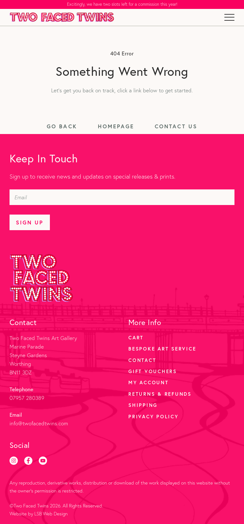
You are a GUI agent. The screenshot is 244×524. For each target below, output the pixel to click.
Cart (136, 337)
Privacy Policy (153, 416)
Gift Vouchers (152, 371)
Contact (142, 360)
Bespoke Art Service (162, 348)
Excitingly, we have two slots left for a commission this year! (122, 4)
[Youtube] (43, 461)
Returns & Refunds (160, 394)
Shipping (143, 405)
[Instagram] (14, 461)
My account (148, 382)
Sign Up (30, 222)
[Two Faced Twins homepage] (62, 17)
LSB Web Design (51, 514)
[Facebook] (28, 461)
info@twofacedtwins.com (39, 423)
